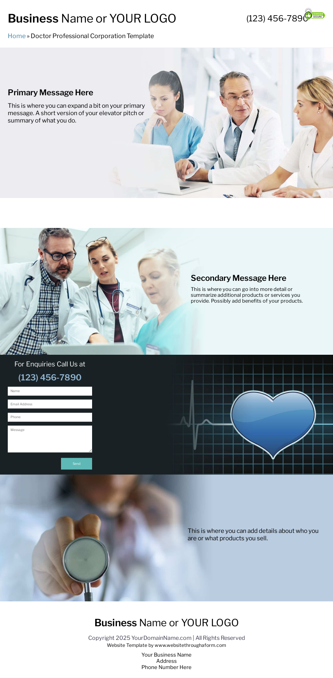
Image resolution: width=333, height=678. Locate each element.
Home (17, 36)
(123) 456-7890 (277, 18)
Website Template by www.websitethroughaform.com (166, 645)
